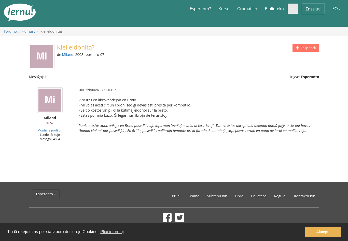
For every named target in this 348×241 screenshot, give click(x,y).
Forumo (10, 31)
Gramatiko (247, 8)
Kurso (223, 8)
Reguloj (280, 196)
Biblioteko (274, 8)
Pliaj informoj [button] (112, 232)
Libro (239, 196)
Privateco (258, 196)
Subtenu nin (217, 196)
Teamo (194, 196)
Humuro (29, 31)
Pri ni (176, 196)
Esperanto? (200, 8)
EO (336, 8)
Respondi (306, 47)
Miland (68, 54)
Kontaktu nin (304, 196)
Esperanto (46, 193)
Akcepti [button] (322, 232)
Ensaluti (313, 9)
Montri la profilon (50, 130)
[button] (293, 9)
